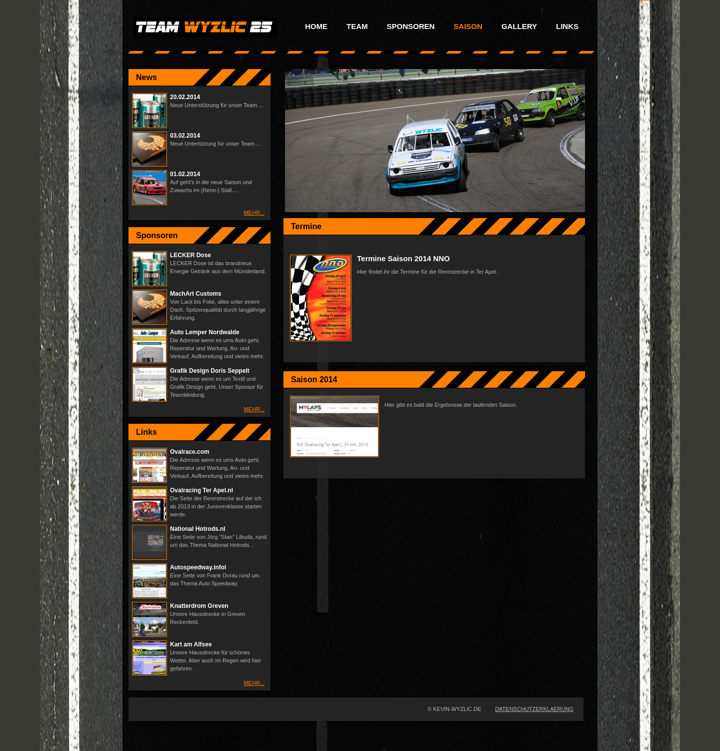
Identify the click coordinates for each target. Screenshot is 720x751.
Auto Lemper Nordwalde (205, 332)
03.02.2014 (185, 135)
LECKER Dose (190, 255)
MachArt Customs (196, 293)
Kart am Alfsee (191, 644)
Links (567, 27)
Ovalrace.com (190, 451)
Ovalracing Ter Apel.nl (201, 490)
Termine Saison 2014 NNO (403, 258)
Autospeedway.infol (198, 567)
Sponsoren (411, 27)
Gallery (519, 27)
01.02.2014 (185, 174)
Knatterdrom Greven (199, 605)
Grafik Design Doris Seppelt (210, 370)
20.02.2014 (185, 97)
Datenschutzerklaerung (534, 709)
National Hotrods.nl (198, 528)
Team (357, 27)
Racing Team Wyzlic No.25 (205, 27)
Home (316, 27)
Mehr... (254, 213)
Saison (468, 27)
